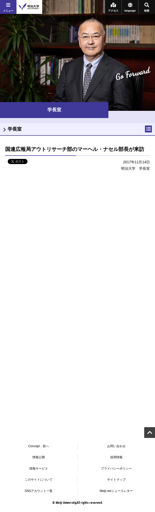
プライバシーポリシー (116, 468)
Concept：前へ (38, 446)
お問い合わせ (116, 446)
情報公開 (38, 457)
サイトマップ (116, 479)
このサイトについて (39, 479)
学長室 (15, 129)
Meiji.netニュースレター (116, 491)
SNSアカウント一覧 (39, 491)
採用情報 (116, 457)
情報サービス (38, 468)
